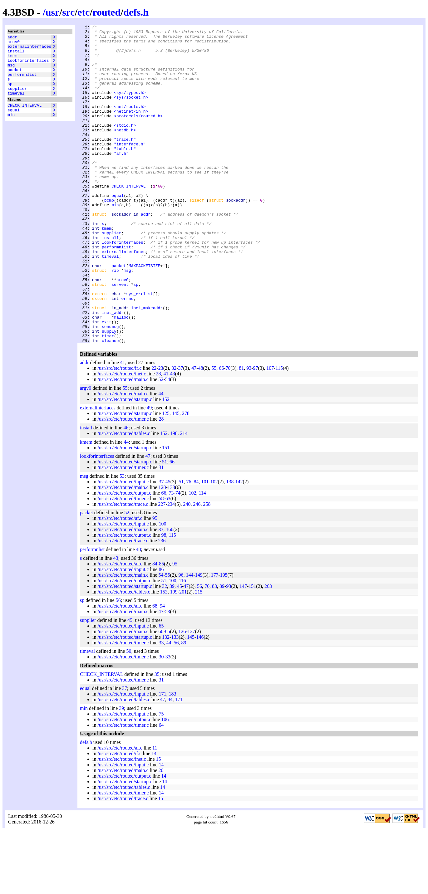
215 (199, 655)
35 (157, 737)
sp (9, 94)
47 (193, 431)
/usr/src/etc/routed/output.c (124, 556)
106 (165, 783)
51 (164, 525)
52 (161, 443)
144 (190, 638)
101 (205, 545)
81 (241, 431)
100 (162, 587)
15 (158, 822)
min (11, 129)
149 (199, 638)
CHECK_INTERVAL (24, 118)
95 (154, 581)
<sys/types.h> (129, 106)
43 (172, 437)
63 (167, 562)
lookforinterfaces (28, 66)
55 (213, 431)
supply (109, 393)
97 (255, 431)
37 (180, 431)
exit (106, 381)
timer (108, 398)
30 (161, 720)
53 (122, 539)
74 (177, 556)
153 (164, 655)
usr (52, 12)
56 (199, 649)
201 (183, 655)
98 (163, 598)
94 (162, 669)
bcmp (109, 235)
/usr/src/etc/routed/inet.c (121, 437)
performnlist (22, 82)
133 (171, 551)
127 (191, 695)
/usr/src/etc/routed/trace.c (122, 567)
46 (126, 491)
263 (268, 649)
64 (161, 788)
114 (202, 556)
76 (188, 545)
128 (162, 551)
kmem (12, 60)
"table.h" (125, 174)
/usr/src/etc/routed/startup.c (124, 463)
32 (173, 431)
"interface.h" (129, 168)
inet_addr (113, 370)
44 (161, 457)
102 (214, 545)
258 (207, 567)
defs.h (136, 12)
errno (127, 353)
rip (115, 320)
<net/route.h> (129, 123)
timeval (16, 105)
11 (154, 811)
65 (161, 689)
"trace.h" (125, 162)
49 (149, 471)
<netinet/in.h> (131, 129)
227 (162, 567)
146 (200, 700)
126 (182, 695)
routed (106, 12)
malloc (121, 376)
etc (83, 12)
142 (239, 545)
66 (221, 431)
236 (162, 604)
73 (171, 556)
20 (161, 834)
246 (197, 567)
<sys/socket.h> (131, 112)
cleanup (110, 404)
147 (243, 649)
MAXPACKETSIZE (144, 314)
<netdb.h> (125, 151)
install (16, 54)
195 (224, 638)
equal (13, 124)
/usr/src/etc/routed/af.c (119, 581)
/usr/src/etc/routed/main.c (122, 443)
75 (161, 777)
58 (161, 562)
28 (158, 437)
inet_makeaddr (147, 365)
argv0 (13, 43)
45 (167, 545)
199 (174, 655)
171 (162, 757)
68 (154, 669)
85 (161, 627)
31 (161, 531)
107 (270, 431)
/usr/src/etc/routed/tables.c (123, 497)
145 (176, 477)
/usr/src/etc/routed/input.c (123, 545)
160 (170, 593)
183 (172, 757)
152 (166, 463)
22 (153, 431)
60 (161, 695)
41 (122, 426)
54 (167, 443)
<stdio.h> (125, 146)
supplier (17, 99)
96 (181, 638)
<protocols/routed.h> (138, 134)
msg (11, 71)
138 (230, 545)
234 (171, 567)
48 (200, 431)
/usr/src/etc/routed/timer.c (123, 482)
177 (214, 638)
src (68, 12)
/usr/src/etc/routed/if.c (119, 431)
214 (184, 497)
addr (12, 38)
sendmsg (110, 387)
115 (279, 431)
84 (196, 545)
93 (248, 431)
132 (166, 700)
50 (128, 714)
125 (166, 477)
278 (185, 477)
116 (182, 644)
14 (153, 817)
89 (221, 649)
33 (161, 593)
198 (174, 497)
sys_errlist (139, 348)
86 (161, 633)
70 (228, 431)
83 (214, 649)
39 (172, 649)
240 (187, 567)
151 (166, 511)
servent (120, 337)
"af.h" (121, 179)
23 (160, 431)
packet (14, 77)
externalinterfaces (29, 49)
